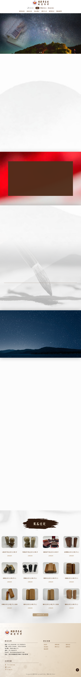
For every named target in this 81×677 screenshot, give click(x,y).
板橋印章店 (15, 628)
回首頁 (45, 644)
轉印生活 (44, 11)
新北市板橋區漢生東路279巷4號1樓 (18, 654)
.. (46, 674)
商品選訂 (36, 11)
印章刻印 (21, 628)
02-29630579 (13, 650)
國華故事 (22, 11)
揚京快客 (35, 674)
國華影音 (51, 11)
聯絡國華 (59, 11)
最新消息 (29, 11)
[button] (39, 52)
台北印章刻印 (26, 628)
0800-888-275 (14, 648)
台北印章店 (10, 628)
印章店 (5, 628)
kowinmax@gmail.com (17, 652)
